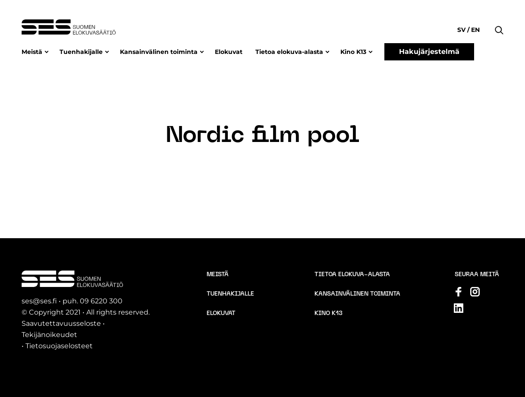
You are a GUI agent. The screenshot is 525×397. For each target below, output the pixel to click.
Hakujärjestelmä (429, 51)
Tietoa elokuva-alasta (289, 52)
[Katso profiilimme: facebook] (458, 292)
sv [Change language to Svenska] (462, 30)
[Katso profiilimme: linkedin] (458, 308)
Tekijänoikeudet (49, 335)
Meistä (32, 52)
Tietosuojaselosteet (59, 346)
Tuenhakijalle (81, 52)
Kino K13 (353, 52)
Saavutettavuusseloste (61, 323)
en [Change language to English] (474, 30)
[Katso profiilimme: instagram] (475, 292)
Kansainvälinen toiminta (159, 52)
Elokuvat (228, 52)
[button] (499, 17)
